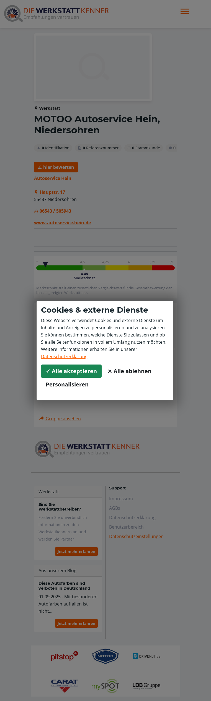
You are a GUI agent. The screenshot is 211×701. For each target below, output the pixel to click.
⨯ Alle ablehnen (129, 371)
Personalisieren (67, 384)
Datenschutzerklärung (64, 356)
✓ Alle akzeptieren (71, 371)
